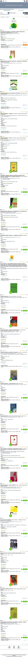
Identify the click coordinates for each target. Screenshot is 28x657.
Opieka (3, 99)
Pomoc (9, 457)
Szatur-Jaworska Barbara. (5, 65)
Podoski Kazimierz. (4, 419)
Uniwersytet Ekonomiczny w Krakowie (8, 353)
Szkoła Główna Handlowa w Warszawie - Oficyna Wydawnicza (13, 297)
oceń (27, 59)
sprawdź (25, 47)
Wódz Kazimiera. (4, 181)
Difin (4, 590)
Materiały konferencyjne (4, 185)
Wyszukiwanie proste (3, 14)
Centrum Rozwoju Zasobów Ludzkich (9, 115)
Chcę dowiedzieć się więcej (10, 656)
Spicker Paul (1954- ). (5, 118)
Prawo (12, 360)
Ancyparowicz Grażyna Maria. (5, 215)
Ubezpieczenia (11, 38)
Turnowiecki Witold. (10, 419)
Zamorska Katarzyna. (16, 490)
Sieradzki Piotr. (13, 118)
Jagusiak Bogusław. (4, 557)
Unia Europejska (3, 241)
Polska (14, 241)
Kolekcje (8, 14)
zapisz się (25, 44)
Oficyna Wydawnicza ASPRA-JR (9, 237)
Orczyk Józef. (3, 387)
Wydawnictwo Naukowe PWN (8, 331)
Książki (2, 120)
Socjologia (2, 360)
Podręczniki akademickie (4, 560)
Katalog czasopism (21, 10)
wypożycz (25, 73)
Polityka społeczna (9, 241)
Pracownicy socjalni (4, 146)
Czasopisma (3, 358)
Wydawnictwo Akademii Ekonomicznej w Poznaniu (10, 384)
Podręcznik (2, 124)
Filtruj (8, 17)
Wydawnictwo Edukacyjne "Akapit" (8, 178)
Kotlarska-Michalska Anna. (6, 455)
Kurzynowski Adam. (5, 300)
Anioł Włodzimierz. (4, 239)
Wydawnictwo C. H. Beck (7, 33)
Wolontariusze (15, 99)
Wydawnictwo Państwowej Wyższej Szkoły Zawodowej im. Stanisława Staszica (13, 268)
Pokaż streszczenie (3, 103)
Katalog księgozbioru (7, 10)
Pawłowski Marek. (13, 215)
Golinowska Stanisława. (4, 626)
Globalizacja (14, 526)
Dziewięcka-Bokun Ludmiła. (6, 490)
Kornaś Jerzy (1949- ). (5, 356)
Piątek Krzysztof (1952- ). (12, 181)
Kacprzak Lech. (4, 271)
